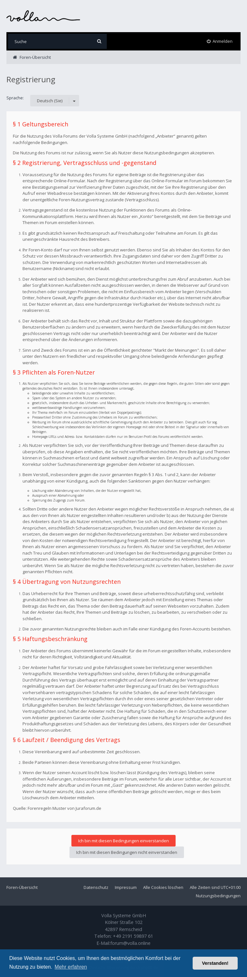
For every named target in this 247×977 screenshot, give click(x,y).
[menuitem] (219, 41)
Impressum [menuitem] (126, 887)
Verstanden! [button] (215, 963)
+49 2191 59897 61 (133, 936)
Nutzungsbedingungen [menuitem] (218, 896)
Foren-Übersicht (22, 887)
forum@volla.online (130, 943)
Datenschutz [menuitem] (96, 887)
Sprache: (15, 98)
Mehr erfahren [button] (71, 967)
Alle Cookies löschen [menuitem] (163, 887)
